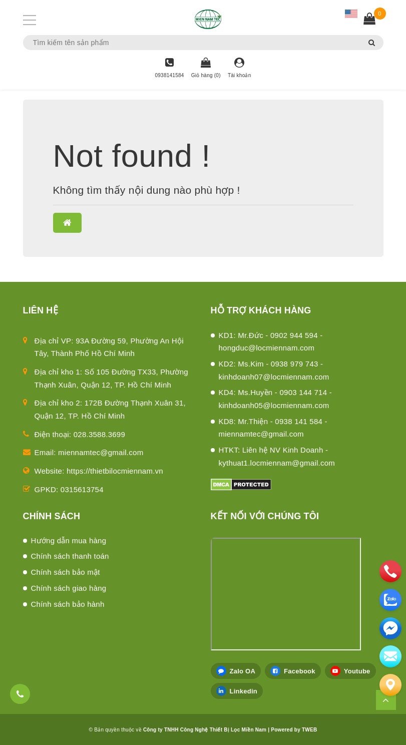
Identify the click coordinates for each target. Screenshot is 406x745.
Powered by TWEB (294, 729)
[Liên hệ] (390, 685)
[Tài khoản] (239, 69)
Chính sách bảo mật (65, 572)
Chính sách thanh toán (70, 556)
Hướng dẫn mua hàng (69, 540)
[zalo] (390, 600)
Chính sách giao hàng (69, 588)
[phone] (390, 571)
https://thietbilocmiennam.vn (115, 471)
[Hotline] (169, 69)
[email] (390, 628)
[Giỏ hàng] (206, 69)
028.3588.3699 (99, 434)
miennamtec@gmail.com (100, 452)
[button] (67, 223)
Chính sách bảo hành (68, 604)
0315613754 (82, 489)
